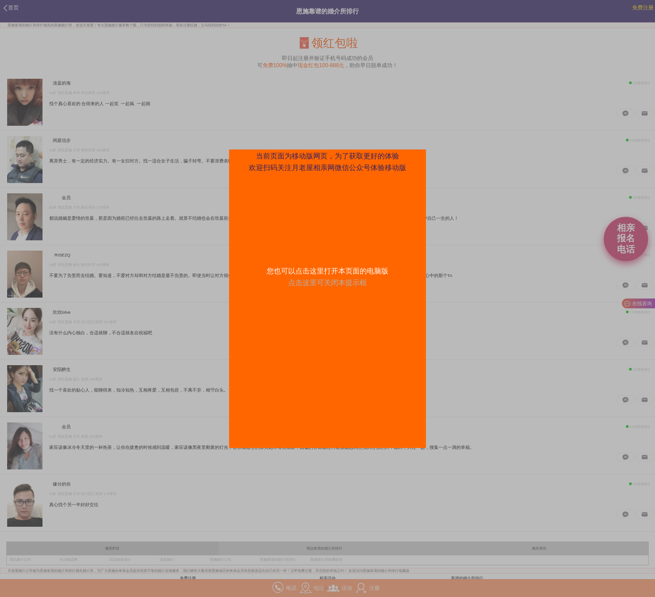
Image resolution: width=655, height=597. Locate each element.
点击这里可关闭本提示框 (327, 282)
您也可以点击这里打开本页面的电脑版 (327, 271)
